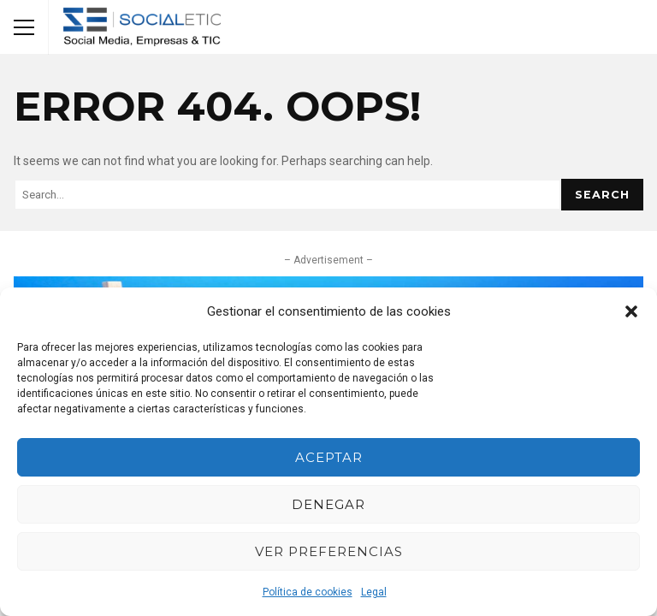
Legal (374, 592)
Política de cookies (307, 592)
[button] (631, 311)
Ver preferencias (329, 551)
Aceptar (329, 457)
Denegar (328, 504)
